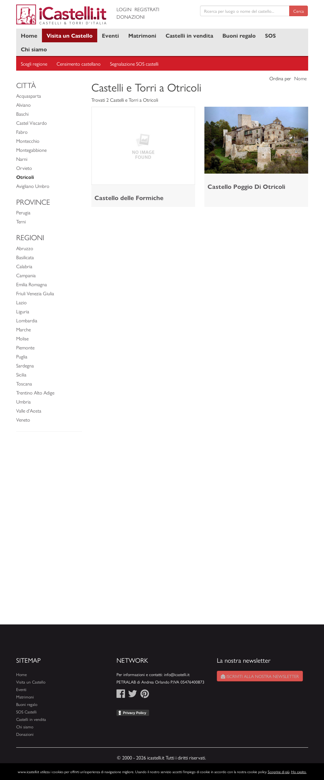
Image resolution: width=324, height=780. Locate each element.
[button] (212, 140)
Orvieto (24, 167)
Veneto (23, 419)
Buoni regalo (239, 35)
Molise (22, 338)
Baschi (22, 113)
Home (29, 35)
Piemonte (25, 347)
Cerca (298, 11)
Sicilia (21, 374)
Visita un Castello (70, 35)
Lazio (21, 302)
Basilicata (25, 257)
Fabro (22, 131)
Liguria (22, 311)
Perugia (23, 212)
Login (123, 9)
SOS (270, 35)
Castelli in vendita (189, 35)
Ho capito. (299, 771)
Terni (21, 221)
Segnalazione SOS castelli (134, 63)
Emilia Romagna (31, 284)
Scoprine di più (279, 771)
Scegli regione (34, 63)
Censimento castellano (79, 63)
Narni (21, 158)
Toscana (24, 383)
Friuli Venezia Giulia (35, 293)
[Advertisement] (49, 531)
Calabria (24, 266)
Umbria (23, 401)
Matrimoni (142, 35)
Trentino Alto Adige (35, 392)
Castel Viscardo (31, 122)
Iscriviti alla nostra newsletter (260, 676)
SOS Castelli (26, 712)
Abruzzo (24, 248)
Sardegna (25, 365)
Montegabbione (31, 149)
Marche (23, 329)
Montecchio (27, 140)
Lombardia (26, 320)
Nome (300, 78)
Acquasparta (28, 95)
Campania (26, 275)
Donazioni (130, 16)
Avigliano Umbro (32, 185)
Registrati (147, 9)
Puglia (21, 356)
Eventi (110, 35)
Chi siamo (34, 49)
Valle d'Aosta (28, 410)
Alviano (23, 104)
